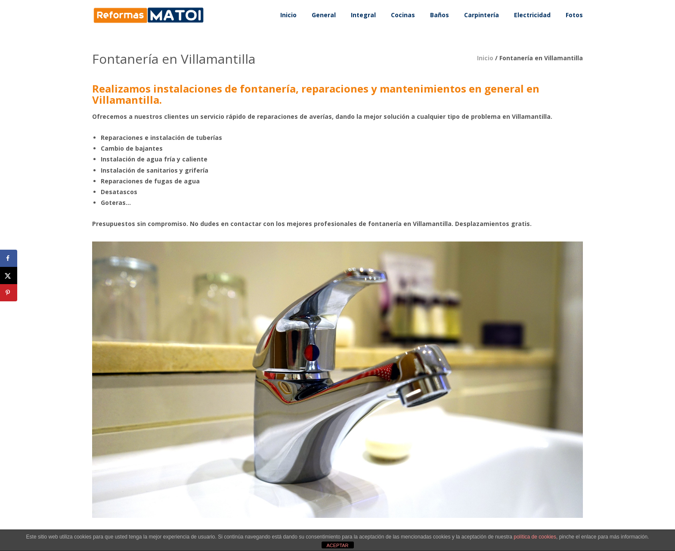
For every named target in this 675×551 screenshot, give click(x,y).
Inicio (485, 58)
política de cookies (535, 537)
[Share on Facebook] (8, 258)
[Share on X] (8, 275)
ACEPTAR (337, 545)
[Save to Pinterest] (8, 292)
